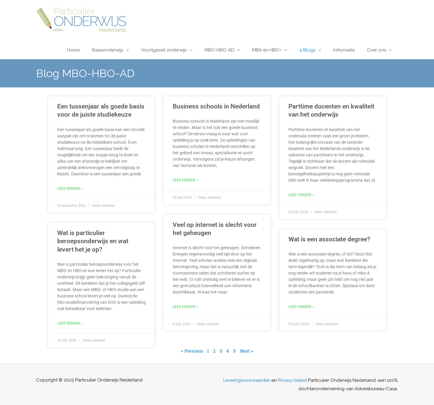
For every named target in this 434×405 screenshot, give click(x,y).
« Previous (192, 351)
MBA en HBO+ (266, 50)
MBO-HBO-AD (219, 50)
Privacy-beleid (303, 380)
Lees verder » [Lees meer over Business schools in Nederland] (185, 180)
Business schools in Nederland (216, 106)
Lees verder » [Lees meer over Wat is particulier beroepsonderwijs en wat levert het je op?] (70, 323)
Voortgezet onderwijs (164, 50)
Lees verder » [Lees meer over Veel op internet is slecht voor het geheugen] (185, 307)
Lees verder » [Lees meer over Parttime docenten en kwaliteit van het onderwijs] (301, 195)
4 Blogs (307, 50)
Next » (246, 351)
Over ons (376, 50)
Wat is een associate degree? (329, 239)
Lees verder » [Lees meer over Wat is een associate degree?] (301, 307)
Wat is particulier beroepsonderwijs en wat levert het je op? (92, 241)
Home (73, 50)
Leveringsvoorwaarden (255, 380)
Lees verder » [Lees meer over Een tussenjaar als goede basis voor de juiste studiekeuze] (70, 189)
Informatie (344, 50)
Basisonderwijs (107, 50)
